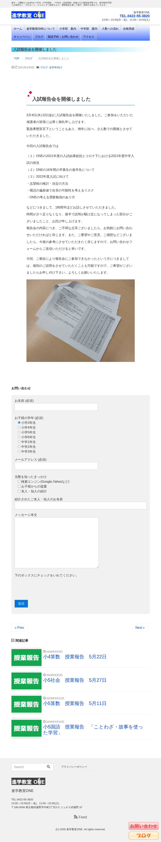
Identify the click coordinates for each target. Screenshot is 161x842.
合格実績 (128, 28)
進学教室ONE (74, 829)
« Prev (19, 627)
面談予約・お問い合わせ (63, 36)
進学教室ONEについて (40, 28)
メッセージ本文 (57, 540)
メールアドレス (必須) (56, 464)
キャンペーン (22, 36)
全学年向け (55, 67)
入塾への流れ (110, 28)
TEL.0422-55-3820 (134, 16)
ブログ (39, 36)
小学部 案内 (67, 28)
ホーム (18, 28)
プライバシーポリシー (74, 767)
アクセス (88, 36)
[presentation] (45, 589)
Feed (80, 818)
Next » (140, 627)
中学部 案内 (89, 28)
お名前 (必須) (56, 405)
